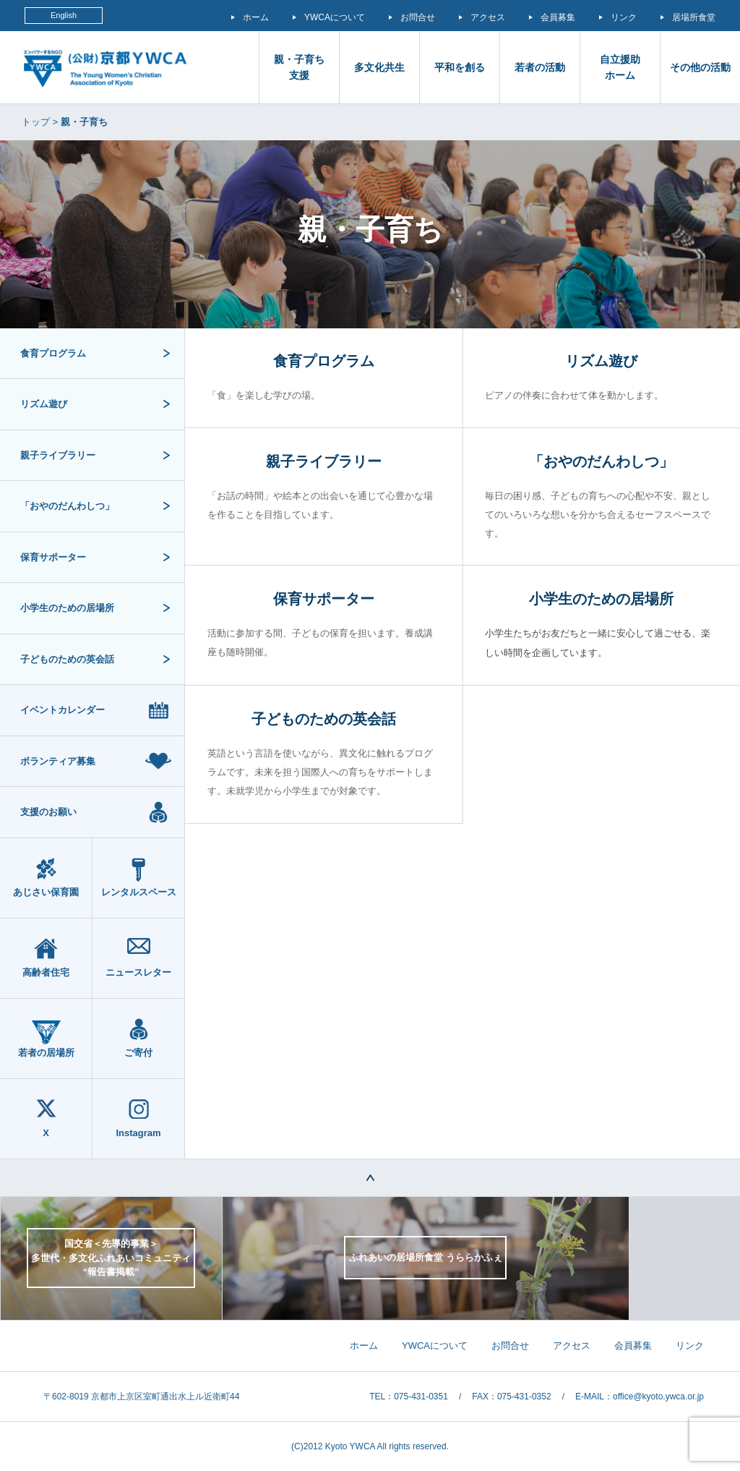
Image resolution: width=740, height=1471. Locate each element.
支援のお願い (48, 811)
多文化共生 (379, 67)
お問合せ (417, 17)
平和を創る (459, 67)
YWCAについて (334, 17)
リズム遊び (43, 403)
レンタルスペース (138, 892)
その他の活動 (700, 67)
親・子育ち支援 (299, 67)
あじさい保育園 (46, 892)
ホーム (256, 17)
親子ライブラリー (57, 455)
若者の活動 (540, 67)
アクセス (487, 17)
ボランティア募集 (57, 761)
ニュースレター (138, 972)
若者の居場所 (46, 1052)
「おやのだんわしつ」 (67, 505)
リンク (624, 17)
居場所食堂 (693, 17)
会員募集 (558, 17)
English (64, 15)
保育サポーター (53, 557)
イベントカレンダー (62, 709)
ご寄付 (138, 1052)
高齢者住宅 (45, 972)
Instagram (138, 1132)
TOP (370, 1178)
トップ (36, 121)
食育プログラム (53, 353)
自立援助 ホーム (620, 67)
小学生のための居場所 (67, 607)
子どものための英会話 (67, 659)
